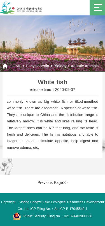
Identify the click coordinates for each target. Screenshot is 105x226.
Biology (60, 66)
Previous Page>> (52, 182)
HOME (15, 66)
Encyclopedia (37, 66)
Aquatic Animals (85, 66)
